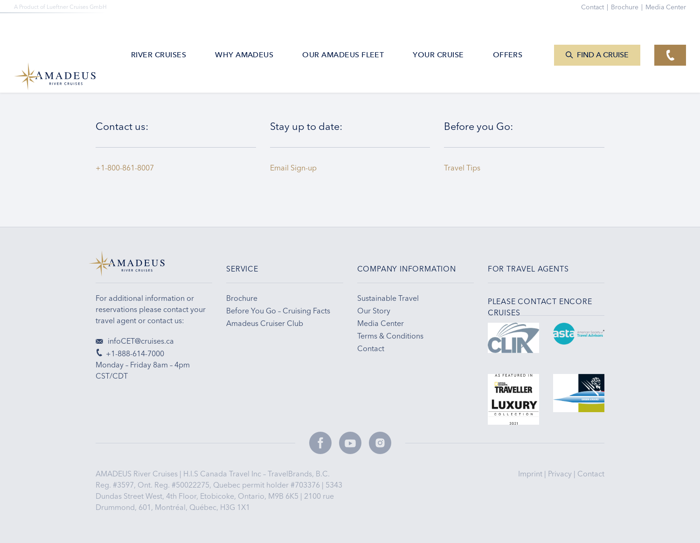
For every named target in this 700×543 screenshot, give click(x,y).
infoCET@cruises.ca (135, 341)
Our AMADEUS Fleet (343, 34)
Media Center (665, 7)
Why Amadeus (244, 34)
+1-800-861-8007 (125, 167)
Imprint (531, 473)
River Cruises (158, 34)
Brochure (628, 7)
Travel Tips (464, 167)
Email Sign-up (293, 167)
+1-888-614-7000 (130, 353)
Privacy (561, 473)
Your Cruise (438, 34)
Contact (590, 473)
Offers (508, 34)
